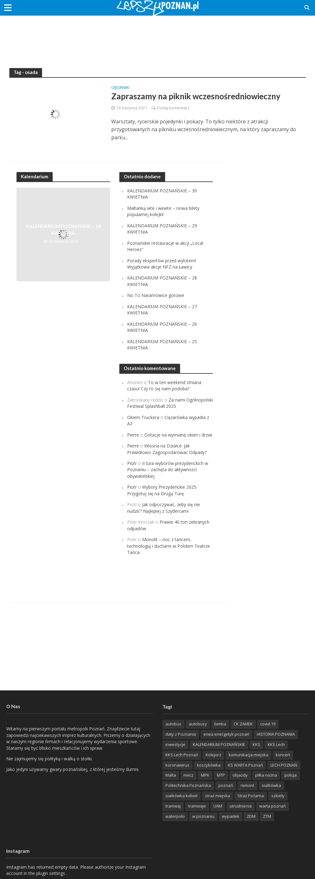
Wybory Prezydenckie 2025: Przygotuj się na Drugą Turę (162, 490)
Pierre (133, 435)
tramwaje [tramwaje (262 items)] (197, 806)
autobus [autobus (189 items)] (173, 724)
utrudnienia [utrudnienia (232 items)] (241, 806)
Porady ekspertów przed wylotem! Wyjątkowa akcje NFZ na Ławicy (161, 264)
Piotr (132, 463)
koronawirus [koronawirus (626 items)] (177, 765)
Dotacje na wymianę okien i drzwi (178, 435)
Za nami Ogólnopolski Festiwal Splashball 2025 (170, 403)
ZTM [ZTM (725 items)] (267, 816)
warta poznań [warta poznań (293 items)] (272, 806)
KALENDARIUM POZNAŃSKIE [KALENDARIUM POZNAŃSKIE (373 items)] (219, 744)
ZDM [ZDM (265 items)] (251, 816)
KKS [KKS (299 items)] (256, 744)
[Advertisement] (157, 36)
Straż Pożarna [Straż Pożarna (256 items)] (250, 795)
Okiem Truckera (143, 417)
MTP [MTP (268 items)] (221, 775)
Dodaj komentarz (173, 108)
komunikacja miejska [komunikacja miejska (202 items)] (248, 755)
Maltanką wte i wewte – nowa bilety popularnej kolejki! (163, 211)
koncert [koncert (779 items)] (283, 755)
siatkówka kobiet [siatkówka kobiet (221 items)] (181, 795)
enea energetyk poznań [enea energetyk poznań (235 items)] (226, 734)
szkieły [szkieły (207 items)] (277, 795)
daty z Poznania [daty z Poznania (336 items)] (180, 734)
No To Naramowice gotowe (155, 295)
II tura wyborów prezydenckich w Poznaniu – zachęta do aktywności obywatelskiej (167, 469)
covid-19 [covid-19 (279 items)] (267, 724)
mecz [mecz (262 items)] (188, 775)
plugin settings (51, 873)
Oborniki (120, 88)
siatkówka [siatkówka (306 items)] (271, 785)
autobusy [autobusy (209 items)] (198, 724)
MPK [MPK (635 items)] (205, 775)
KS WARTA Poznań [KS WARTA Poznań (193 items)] (245, 765)
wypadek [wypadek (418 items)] (230, 816)
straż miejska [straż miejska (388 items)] (217, 795)
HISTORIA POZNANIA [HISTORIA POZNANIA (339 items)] (276, 734)
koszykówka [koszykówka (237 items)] (209, 765)
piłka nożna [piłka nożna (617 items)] (266, 775)
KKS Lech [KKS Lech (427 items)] (276, 744)
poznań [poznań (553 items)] (225, 785)
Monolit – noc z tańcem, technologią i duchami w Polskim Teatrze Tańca (168, 545)
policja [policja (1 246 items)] (290, 775)
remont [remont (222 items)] (247, 785)
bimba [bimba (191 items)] (220, 724)
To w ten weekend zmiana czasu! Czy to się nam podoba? (164, 385)
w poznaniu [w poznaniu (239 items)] (203, 816)
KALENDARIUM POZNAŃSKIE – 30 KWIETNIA (63, 230)
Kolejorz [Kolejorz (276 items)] (213, 755)
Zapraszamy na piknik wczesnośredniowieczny (196, 96)
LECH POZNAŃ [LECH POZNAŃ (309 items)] (283, 765)
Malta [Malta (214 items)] (170, 775)
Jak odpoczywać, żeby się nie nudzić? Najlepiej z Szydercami (163, 507)
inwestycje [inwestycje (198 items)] (175, 744)
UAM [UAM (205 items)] (217, 806)
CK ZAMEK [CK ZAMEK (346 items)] (243, 724)
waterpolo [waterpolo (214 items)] (175, 816)
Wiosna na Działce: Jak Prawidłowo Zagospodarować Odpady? (167, 449)
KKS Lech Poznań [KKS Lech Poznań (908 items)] (181, 755)
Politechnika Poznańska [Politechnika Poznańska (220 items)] (188, 785)
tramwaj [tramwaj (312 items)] (173, 806)
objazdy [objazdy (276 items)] (240, 775)
